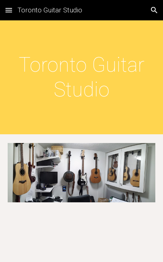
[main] (81, 77)
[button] (9, 10)
